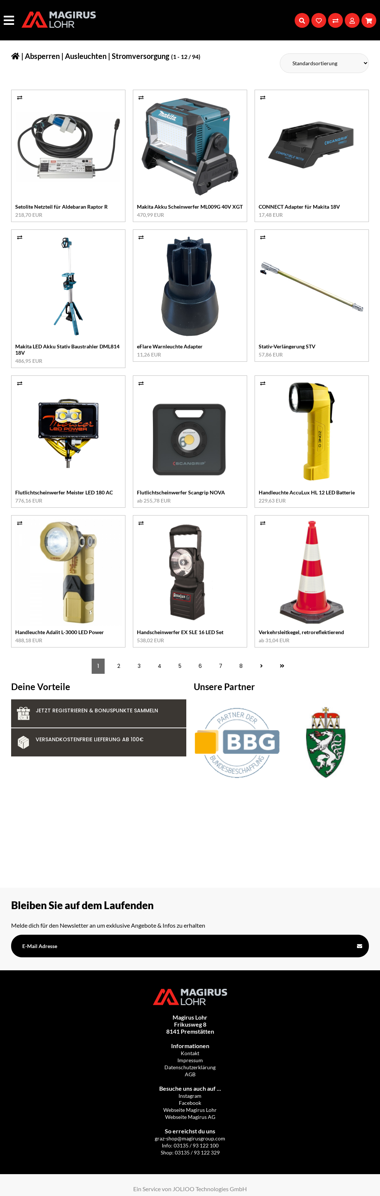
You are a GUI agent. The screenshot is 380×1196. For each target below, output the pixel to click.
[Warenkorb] (368, 20)
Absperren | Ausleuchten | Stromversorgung (97, 56)
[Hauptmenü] (10, 20)
